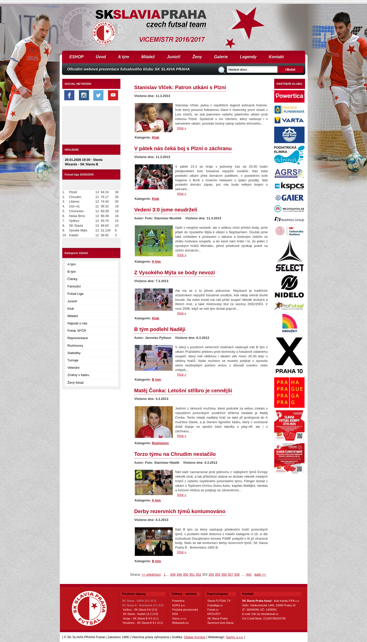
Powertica (178, 600)
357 (230, 574)
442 (249, 574)
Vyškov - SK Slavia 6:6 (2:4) (140, 609)
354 (211, 574)
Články (73, 279)
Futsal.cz (213, 609)
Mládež (148, 57)
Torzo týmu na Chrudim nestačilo (175, 454)
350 (185, 574)
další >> (260, 574)
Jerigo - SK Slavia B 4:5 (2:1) (141, 618)
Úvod (101, 57)
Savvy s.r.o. (179, 618)
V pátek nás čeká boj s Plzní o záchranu (183, 148)
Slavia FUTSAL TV (219, 600)
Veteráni (74, 367)
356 (224, 574)
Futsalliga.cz (215, 605)
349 (179, 574)
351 (192, 574)
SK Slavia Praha (217, 618)
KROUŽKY (214, 613)
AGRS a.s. (178, 605)
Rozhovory (75, 345)
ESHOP (77, 57)
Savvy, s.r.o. (235, 637)
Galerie (221, 57)
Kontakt (276, 57)
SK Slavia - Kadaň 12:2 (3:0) (140, 613)
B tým (72, 272)
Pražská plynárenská (185, 609)
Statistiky (74, 353)
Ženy (197, 57)
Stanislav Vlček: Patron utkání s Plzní (180, 87)
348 (173, 574)
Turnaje (73, 360)
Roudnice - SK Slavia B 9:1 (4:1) (143, 622)
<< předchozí (151, 574)
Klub (71, 308)
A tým (123, 57)
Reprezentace (78, 338)
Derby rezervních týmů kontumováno (180, 511)
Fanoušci (74, 286)
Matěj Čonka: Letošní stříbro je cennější (183, 390)
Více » (181, 128)
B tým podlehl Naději (159, 329)
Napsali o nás (78, 323)
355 (218, 574)
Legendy (248, 57)
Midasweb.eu (180, 622)
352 (198, 574)
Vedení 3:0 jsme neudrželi (165, 209)
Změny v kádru (78, 375)
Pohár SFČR (77, 331)
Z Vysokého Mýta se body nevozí (174, 272)
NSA (175, 613)
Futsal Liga (76, 294)
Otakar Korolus (194, 637)
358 (237, 574)
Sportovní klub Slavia (220, 622)
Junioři (173, 57)
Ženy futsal (76, 382)
